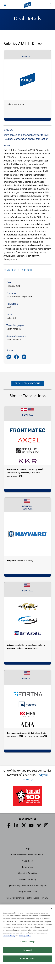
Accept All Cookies (27, 958)
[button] (4, 4)
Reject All (27, 950)
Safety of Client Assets (27, 891)
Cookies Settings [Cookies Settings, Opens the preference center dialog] (27, 941)
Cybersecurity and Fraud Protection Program (27, 885)
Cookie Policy (9, 935)
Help (27, 848)
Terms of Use (27, 867)
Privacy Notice (25, 935)
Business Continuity (27, 879)
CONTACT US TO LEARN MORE (18, 269)
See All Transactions (27, 383)
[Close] (51, 908)
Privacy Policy (27, 860)
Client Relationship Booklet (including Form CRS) (27, 897)
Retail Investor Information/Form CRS (27, 854)
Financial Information (27, 873)
